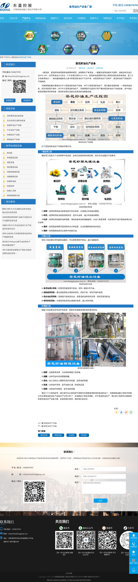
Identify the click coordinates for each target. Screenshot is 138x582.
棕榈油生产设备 (13, 139)
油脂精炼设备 (12, 177)
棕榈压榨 (10, 186)
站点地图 (69, 573)
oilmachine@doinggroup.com (18, 76)
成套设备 (15, 57)
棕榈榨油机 (11, 181)
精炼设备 (58, 435)
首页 (2, 18)
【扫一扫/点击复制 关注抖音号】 (128, 554)
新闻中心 (94, 18)
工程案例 (81, 18)
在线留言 (9, 100)
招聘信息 (107, 18)
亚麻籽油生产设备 (14, 125)
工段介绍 (13, 18)
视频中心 (55, 18)
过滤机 (71, 435)
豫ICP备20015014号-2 (91, 577)
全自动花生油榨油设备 (16, 120)
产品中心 (26, 18)
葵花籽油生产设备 (24, 57)
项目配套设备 (12, 167)
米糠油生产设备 (13, 135)
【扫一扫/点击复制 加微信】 (64, 554)
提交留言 (90, 68)
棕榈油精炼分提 (13, 195)
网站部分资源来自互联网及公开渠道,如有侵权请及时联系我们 (69, 580)
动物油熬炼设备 (13, 172)
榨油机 (9, 153)
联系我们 (134, 18)
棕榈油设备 (40, 18)
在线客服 (99, 68)
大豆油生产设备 (13, 130)
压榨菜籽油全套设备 (15, 116)
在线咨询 (27, 100)
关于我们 (120, 18)
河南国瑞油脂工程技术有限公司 (66, 577)
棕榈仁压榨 (11, 191)
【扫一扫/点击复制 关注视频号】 (107, 553)
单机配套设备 (12, 158)
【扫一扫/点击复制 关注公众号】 (85, 554)
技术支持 (68, 18)
